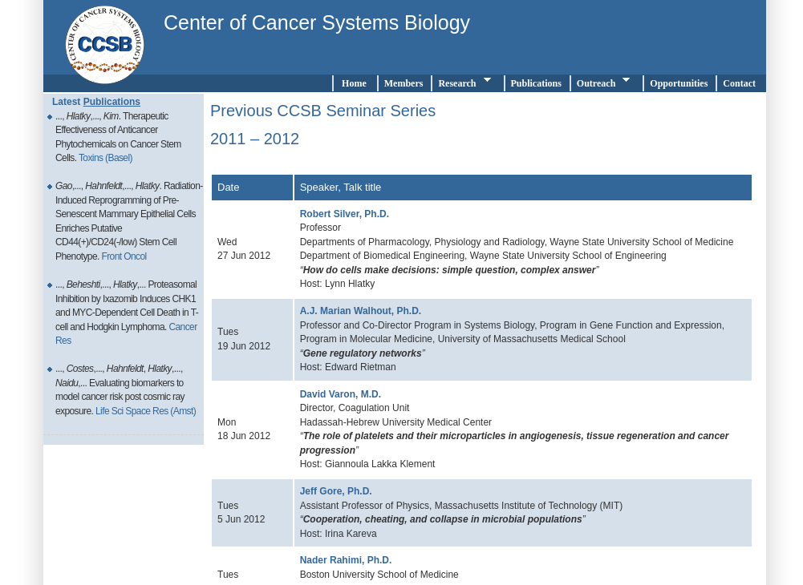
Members (404, 83)
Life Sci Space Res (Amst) (145, 411)
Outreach (606, 82)
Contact (741, 83)
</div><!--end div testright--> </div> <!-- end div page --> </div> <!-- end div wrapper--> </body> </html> (482, 338)
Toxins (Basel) (105, 157)
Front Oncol (123, 256)
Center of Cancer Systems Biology (317, 22)
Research (466, 82)
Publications (536, 83)
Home (354, 83)
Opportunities (679, 83)
